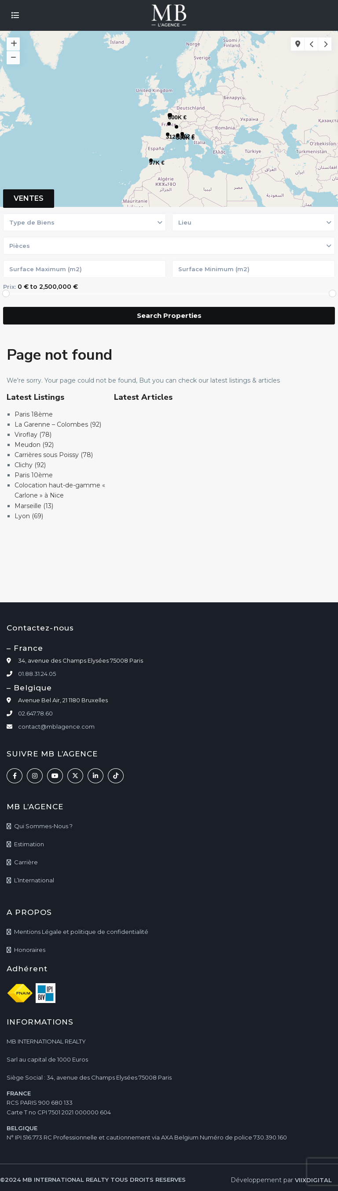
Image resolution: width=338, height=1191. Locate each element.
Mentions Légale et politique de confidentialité (81, 931)
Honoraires (29, 949)
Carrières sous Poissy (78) (54, 455)
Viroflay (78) (33, 435)
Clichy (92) (30, 465)
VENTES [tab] (29, 198)
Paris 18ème (34, 414)
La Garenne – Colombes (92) (58, 424)
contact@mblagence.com (56, 726)
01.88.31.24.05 (37, 673)
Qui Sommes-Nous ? (43, 826)
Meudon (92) (34, 445)
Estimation (29, 844)
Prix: (9, 287)
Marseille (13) (34, 506)
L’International (34, 880)
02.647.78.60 (35, 713)
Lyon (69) (29, 516)
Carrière (26, 862)
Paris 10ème (34, 475)
